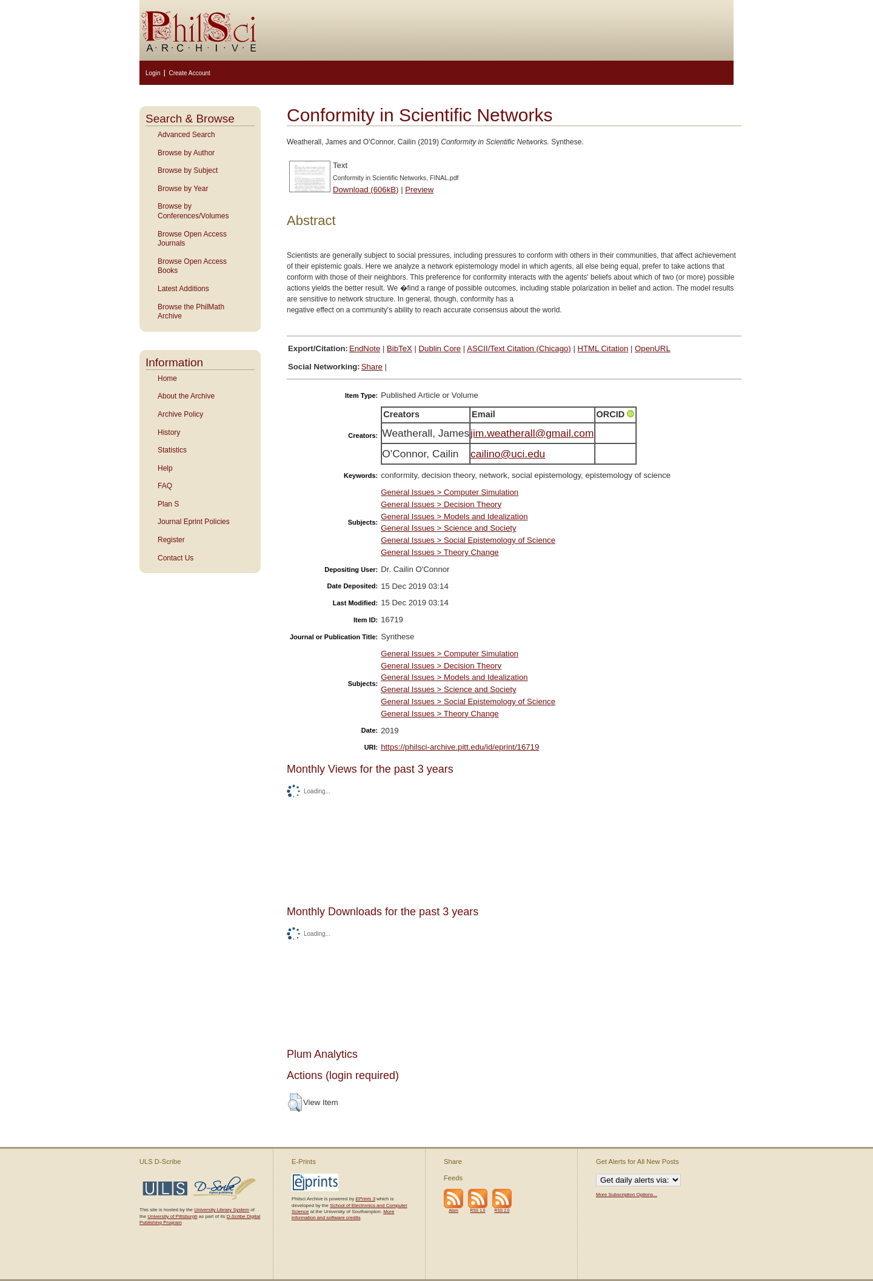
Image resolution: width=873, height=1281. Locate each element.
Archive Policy (180, 414)
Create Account (189, 73)
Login (153, 73)
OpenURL (653, 348)
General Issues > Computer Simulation (449, 492)
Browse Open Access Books (192, 266)
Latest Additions (183, 288)
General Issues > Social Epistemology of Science (468, 540)
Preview (419, 189)
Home (167, 378)
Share (372, 366)
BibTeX (399, 348)
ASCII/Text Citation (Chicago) (519, 348)
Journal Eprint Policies (194, 521)
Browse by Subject (188, 170)
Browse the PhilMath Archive (191, 312)
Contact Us (175, 558)
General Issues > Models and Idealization (454, 516)
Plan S (168, 504)
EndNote (364, 348)
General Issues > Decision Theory (441, 504)
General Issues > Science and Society (448, 528)
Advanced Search (186, 134)
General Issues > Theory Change (439, 552)
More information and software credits (343, 1214)
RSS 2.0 (502, 1210)
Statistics (172, 450)
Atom (453, 1210)
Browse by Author (186, 153)
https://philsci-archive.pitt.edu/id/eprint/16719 (460, 746)
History (169, 432)
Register (171, 540)
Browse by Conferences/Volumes (193, 211)
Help (165, 468)
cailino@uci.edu (507, 454)
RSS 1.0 (478, 1210)
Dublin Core (440, 348)
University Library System (221, 1209)
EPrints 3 (365, 1199)
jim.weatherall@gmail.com (532, 433)
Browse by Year (183, 188)
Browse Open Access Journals (192, 239)
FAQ (165, 486)
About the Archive (186, 396)
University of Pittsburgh (172, 1216)
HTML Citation (603, 348)
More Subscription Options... (626, 1194)
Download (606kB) (366, 189)
